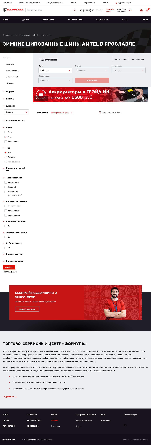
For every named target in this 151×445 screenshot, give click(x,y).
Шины (5, 20)
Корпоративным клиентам (29, 3)
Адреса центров (124, 3)
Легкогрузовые (12, 70)
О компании (7, 3)
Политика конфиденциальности (135, 440)
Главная (6, 35)
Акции (145, 20)
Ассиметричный (14, 206)
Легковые (10, 64)
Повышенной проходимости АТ (15, 193)
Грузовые (10, 83)
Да (9, 226)
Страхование (89, 3)
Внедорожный (13, 182)
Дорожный (12, 187)
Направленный (13, 210)
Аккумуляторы (75, 20)
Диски (25, 20)
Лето (10, 132)
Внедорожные (12, 77)
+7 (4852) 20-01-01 (91, 10)
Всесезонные (13, 141)
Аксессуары (102, 20)
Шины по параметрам (21, 35)
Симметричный (14, 215)
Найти (75, 10)
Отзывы (74, 3)
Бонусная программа (55, 3)
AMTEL (35, 35)
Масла (125, 20)
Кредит (105, 3)
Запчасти (32, 415)
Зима (10, 137)
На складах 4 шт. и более (110, 113)
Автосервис (48, 20)
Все (9, 152)
